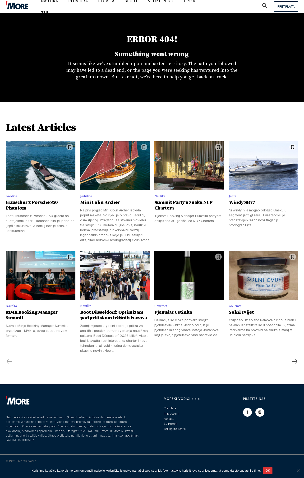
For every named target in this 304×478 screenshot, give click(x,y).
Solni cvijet (241, 322)
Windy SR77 (242, 211)
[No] (298, 470)
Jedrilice (87, 204)
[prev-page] (9, 371)
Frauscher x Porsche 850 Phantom (31, 214)
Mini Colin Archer (100, 211)
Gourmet (161, 315)
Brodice (12, 204)
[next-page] (294, 371)
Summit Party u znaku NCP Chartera (183, 214)
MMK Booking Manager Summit (31, 325)
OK (268, 470)
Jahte (233, 204)
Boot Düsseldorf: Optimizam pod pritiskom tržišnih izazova (113, 325)
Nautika (161, 204)
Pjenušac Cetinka (173, 322)
